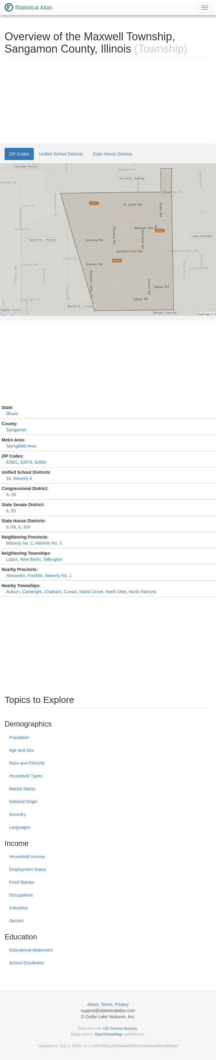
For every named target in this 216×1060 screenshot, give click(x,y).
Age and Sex (21, 750)
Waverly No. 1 (58, 575)
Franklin (35, 575)
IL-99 (11, 527)
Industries (18, 907)
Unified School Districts (61, 154)
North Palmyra (142, 591)
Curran (70, 591)
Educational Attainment (31, 950)
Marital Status (22, 788)
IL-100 (24, 527)
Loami (12, 559)
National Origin (23, 801)
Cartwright (32, 591)
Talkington (52, 559)
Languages (19, 827)
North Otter (116, 591)
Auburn (13, 591)
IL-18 (11, 494)
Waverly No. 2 (19, 543)
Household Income (27, 856)
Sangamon (16, 429)
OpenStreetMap (108, 1034)
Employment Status (27, 869)
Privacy (122, 1004)
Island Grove (91, 591)
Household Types (25, 775)
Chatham (53, 591)
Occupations (21, 895)
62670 (26, 462)
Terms (106, 1004)
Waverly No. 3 (48, 543)
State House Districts (113, 154)
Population (19, 737)
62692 (40, 462)
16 (8, 478)
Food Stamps (21, 882)
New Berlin (30, 559)
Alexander (15, 575)
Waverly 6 (22, 478)
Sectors (16, 920)
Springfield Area (21, 446)
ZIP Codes (19, 154)
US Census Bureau (120, 1028)
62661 (12, 462)
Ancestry (17, 814)
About (93, 1004)
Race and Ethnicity (27, 763)
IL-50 (11, 510)
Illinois (12, 413)
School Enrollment (26, 962)
